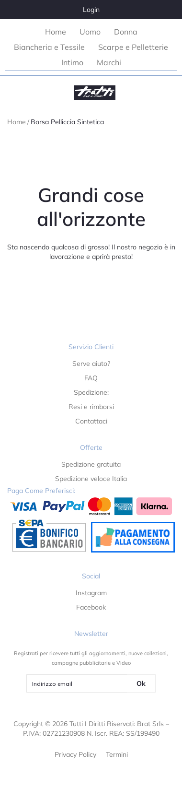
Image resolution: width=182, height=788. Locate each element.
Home (16, 122)
